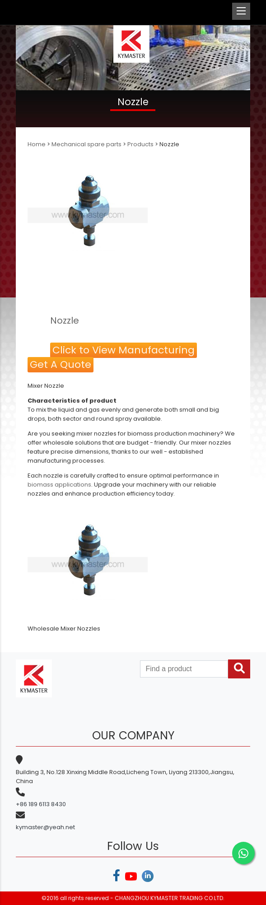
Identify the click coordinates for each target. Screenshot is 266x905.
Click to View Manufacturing (123, 350)
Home (37, 144)
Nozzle (64, 320)
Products (140, 144)
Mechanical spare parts (86, 144)
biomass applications (59, 484)
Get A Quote (60, 364)
